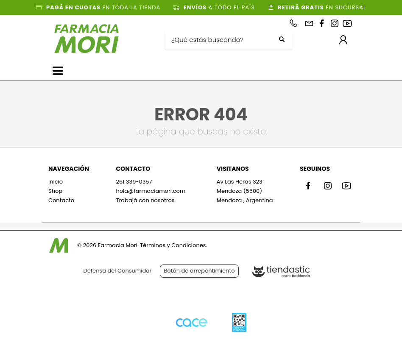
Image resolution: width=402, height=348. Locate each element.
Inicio (55, 182)
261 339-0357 (134, 182)
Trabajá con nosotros (145, 200)
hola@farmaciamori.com (150, 191)
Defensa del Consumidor (118, 271)
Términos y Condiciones (173, 245)
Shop (55, 191)
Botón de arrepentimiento (199, 271)
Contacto (61, 200)
